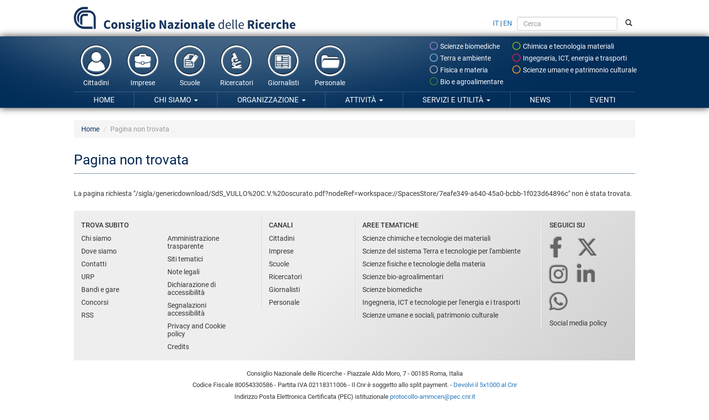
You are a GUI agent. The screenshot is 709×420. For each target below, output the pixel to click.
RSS (87, 315)
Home (104, 100)
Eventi (602, 100)
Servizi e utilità (456, 100)
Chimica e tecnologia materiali (563, 46)
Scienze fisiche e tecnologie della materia (423, 264)
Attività (364, 100)
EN (507, 23)
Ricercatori (236, 65)
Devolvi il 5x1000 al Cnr (485, 384)
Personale (330, 65)
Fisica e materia (458, 69)
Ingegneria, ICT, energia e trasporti (569, 58)
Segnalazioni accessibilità (186, 309)
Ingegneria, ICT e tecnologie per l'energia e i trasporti (441, 302)
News (540, 100)
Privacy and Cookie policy (196, 330)
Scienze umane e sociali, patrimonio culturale (430, 315)
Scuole (189, 65)
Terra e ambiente (460, 58)
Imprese (143, 65)
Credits (178, 347)
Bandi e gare (100, 289)
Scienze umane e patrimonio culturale (574, 69)
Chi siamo (176, 100)
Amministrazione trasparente (193, 242)
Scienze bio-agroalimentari (402, 277)
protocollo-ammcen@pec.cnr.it (432, 396)
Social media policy (578, 323)
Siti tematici (185, 259)
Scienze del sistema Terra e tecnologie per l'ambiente (441, 251)
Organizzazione (271, 100)
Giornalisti (283, 65)
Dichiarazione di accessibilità (191, 288)
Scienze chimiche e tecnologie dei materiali (426, 238)
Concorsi (94, 302)
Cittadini (96, 65)
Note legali (183, 272)
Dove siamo (99, 251)
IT (496, 23)
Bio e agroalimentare (466, 81)
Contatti (93, 264)
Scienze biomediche (464, 46)
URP (88, 277)
